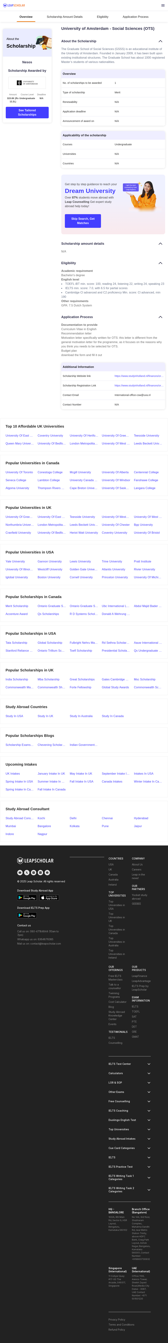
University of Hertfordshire (84, 435)
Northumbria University (20, 524)
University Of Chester (116, 524)
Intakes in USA (143, 773)
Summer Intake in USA (52, 781)
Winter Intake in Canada (148, 781)
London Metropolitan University (84, 443)
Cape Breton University (84, 488)
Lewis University (80, 561)
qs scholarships (48, 613)
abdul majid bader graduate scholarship (148, 606)
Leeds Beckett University (148, 443)
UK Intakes (13, 773)
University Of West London (148, 516)
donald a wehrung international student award (116, 613)
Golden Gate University (84, 569)
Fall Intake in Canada (52, 789)
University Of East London (52, 516)
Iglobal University (17, 577)
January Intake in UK (51, 773)
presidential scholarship (116, 650)
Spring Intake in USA (19, 781)
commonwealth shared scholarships (52, 687)
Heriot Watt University (84, 532)
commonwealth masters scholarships (20, 687)
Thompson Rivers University (52, 488)
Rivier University (144, 569)
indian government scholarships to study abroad (84, 744)
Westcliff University (50, 569)
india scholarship (17, 679)
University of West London (116, 443)
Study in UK (45, 716)
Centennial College (146, 472)
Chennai (107, 818)
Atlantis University (113, 569)
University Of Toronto (19, 472)
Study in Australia (81, 716)
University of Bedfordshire (52, 443)
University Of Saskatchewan (116, 488)
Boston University (49, 577)
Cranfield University (18, 532)
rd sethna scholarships (116, 642)
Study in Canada (113, 716)
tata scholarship (16, 642)
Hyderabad (141, 818)
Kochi (41, 818)
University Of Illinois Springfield (20, 569)
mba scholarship (48, 679)
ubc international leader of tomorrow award (116, 606)
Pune (105, 826)
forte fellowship (80, 687)
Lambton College (49, 480)
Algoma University (17, 488)
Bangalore (44, 826)
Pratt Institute (142, 561)
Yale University (15, 561)
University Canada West (84, 480)
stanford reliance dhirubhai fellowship (20, 650)
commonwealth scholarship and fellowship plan (148, 687)
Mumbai (11, 826)
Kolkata (74, 826)
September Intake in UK (116, 773)
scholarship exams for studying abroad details (20, 744)
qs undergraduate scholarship (148, 650)
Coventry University (50, 435)
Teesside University (146, 435)
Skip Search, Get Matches (83, 221)
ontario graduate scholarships (84, 606)
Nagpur (42, 834)
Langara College (144, 488)
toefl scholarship (81, 650)
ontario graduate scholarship (52, 606)
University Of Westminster (116, 516)
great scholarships (82, 679)
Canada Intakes (112, 781)
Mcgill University (80, 472)
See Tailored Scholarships (27, 112)
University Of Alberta (115, 472)
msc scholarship (144, 679)
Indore (10, 834)
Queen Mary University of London (20, 443)
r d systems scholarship (84, 613)
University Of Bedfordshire (52, 532)
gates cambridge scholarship (116, 679)
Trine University (112, 561)
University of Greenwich (116, 435)
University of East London (20, 435)
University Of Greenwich (20, 516)
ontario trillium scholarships (52, 650)
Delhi (73, 818)
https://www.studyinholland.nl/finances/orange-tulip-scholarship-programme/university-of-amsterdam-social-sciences (140, 376)
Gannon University (50, 561)
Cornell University (81, 577)
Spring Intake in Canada (20, 789)
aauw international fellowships (148, 642)
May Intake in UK (81, 773)
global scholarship (50, 642)
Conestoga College (50, 472)
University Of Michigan (148, 577)
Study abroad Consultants (20, 818)
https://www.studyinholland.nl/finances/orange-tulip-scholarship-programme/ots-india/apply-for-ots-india (140, 385)
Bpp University (143, 524)
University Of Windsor (116, 480)
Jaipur (138, 826)
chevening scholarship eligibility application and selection (52, 744)
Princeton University (115, 577)
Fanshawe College (146, 480)
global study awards (115, 687)
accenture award (17, 613)
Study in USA (14, 716)
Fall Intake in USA (81, 781)
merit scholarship (17, 606)
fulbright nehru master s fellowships (84, 642)
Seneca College (16, 480)
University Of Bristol (147, 532)
